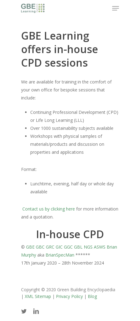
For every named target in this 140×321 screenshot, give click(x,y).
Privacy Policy (69, 296)
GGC (68, 247)
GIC (59, 247)
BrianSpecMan (60, 255)
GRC (50, 247)
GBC (40, 247)
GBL (78, 247)
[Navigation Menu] (115, 8)
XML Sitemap (38, 296)
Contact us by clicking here (48, 209)
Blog (92, 296)
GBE (30, 247)
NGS (88, 247)
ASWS (99, 247)
